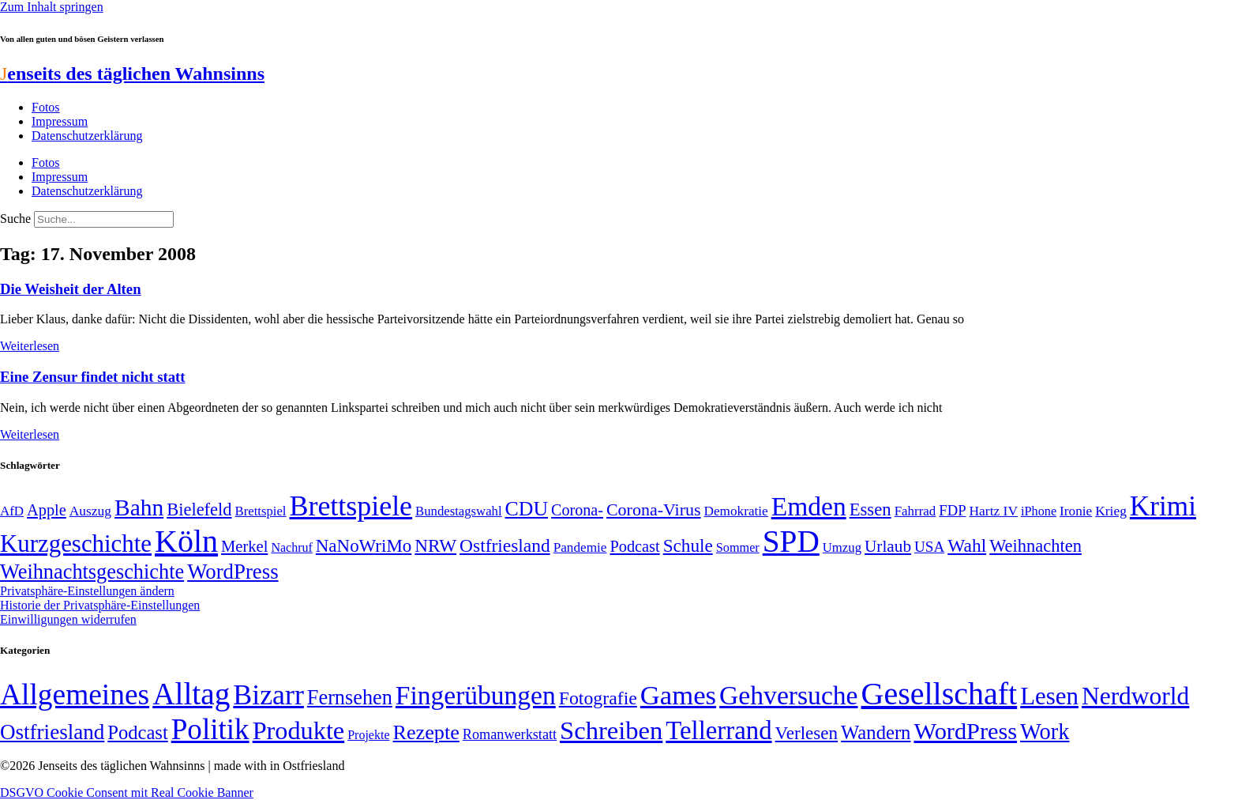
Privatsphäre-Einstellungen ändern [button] (87, 591)
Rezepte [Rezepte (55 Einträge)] (426, 732)
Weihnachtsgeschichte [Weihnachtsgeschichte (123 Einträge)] (92, 571)
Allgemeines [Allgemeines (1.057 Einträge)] (74, 694)
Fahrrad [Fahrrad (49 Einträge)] (915, 511)
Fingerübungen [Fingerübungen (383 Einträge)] (476, 695)
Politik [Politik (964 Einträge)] (210, 729)
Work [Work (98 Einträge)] (1044, 731)
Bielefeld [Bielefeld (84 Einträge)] (199, 509)
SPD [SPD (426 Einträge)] (791, 541)
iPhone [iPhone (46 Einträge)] (1038, 511)
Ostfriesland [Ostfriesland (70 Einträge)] (52, 732)
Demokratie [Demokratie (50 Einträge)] (736, 511)
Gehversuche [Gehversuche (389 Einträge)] (788, 695)
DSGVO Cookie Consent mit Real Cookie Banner (126, 792)
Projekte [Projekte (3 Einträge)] (368, 735)
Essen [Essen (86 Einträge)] (870, 509)
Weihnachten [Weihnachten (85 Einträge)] (1035, 546)
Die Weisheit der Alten (70, 289)
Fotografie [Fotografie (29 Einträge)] (598, 698)
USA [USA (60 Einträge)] (929, 546)
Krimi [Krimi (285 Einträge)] (1163, 506)
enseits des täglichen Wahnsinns (132, 73)
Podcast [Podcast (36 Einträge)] (137, 732)
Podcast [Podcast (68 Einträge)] (634, 546)
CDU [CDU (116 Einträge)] (527, 508)
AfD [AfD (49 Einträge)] (12, 511)
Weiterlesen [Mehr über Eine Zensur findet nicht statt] (29, 434)
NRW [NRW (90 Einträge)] (435, 545)
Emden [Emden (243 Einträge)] (808, 506)
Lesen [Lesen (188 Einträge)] (1049, 696)
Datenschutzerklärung (87, 135)
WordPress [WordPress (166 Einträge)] (965, 731)
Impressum (60, 121)
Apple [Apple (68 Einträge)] (46, 510)
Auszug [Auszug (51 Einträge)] (90, 511)
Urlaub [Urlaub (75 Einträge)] (888, 546)
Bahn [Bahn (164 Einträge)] (138, 507)
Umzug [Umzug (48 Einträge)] (842, 547)
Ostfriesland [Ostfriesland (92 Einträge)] (505, 545)
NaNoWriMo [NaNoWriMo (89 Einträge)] (363, 546)
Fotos (46, 107)
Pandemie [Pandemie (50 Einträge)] (580, 547)
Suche (15, 218)
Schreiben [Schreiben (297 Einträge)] (611, 730)
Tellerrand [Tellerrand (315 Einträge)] (718, 730)
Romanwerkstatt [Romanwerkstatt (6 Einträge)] (510, 734)
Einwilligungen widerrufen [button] (68, 619)
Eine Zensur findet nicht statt (93, 376)
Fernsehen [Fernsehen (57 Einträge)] (349, 697)
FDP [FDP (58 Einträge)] (952, 510)
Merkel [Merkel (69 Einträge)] (244, 546)
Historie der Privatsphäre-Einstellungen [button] (100, 605)
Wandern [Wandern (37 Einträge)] (875, 732)
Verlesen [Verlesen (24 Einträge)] (806, 733)
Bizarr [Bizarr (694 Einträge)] (268, 695)
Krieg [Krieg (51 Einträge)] (1111, 511)
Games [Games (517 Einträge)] (678, 695)
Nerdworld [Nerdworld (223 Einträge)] (1135, 696)
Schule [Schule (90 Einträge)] (688, 545)
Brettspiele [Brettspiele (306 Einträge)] (351, 506)
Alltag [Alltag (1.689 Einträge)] (191, 694)
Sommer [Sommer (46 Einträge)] (738, 548)
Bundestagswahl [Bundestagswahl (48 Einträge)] (458, 511)
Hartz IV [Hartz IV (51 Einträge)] (994, 511)
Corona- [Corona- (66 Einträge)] (577, 510)
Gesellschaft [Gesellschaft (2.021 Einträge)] (939, 693)
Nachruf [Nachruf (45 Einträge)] (291, 547)
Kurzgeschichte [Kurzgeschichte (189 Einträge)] (76, 543)
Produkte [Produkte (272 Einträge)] (299, 730)
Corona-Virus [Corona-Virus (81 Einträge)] (653, 509)
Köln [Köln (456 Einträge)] (186, 541)
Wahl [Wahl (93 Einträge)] (966, 545)
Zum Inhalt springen (51, 6)
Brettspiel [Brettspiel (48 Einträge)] (261, 511)
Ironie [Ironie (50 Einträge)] (1076, 511)
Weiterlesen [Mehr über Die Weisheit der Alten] (29, 346)
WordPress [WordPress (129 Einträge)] (232, 571)
